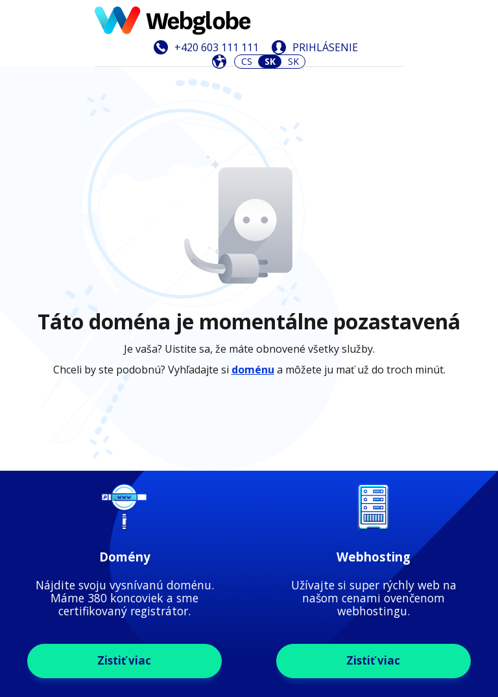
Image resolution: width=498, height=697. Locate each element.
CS (246, 61)
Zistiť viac (124, 430)
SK (293, 61)
